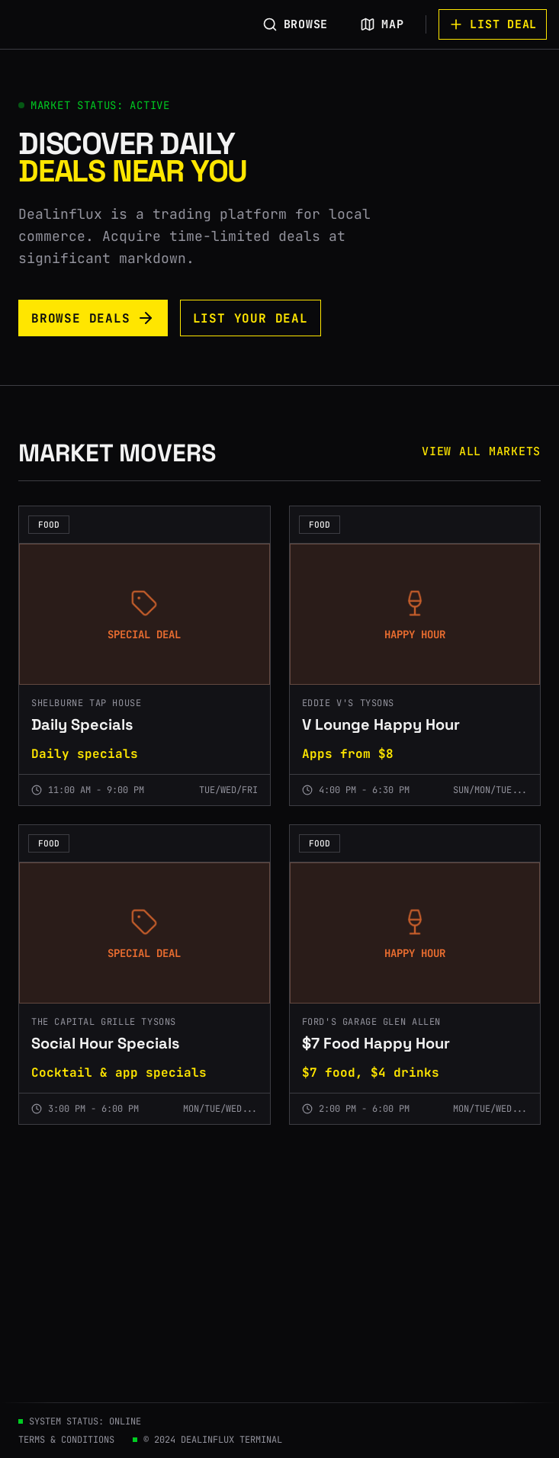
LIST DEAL (492, 24)
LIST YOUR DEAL (250, 318)
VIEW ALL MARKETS (481, 451)
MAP (381, 24)
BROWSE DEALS (93, 318)
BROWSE (295, 24)
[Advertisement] (279, 1288)
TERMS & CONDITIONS (66, 1440)
